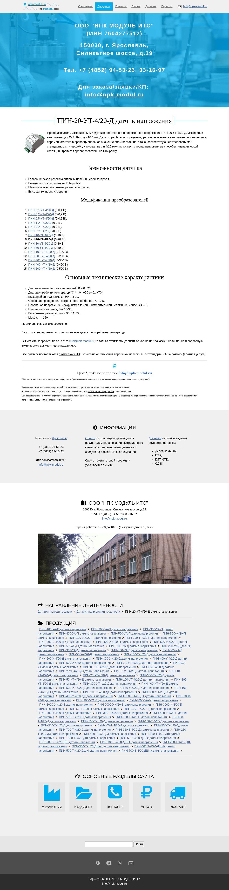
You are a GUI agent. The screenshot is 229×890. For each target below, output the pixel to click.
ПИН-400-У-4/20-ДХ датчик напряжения (86, 696)
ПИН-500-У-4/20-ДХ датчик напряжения (144, 696)
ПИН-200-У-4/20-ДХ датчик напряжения (110, 692)
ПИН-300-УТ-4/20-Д (41, 260)
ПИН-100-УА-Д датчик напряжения (132, 646)
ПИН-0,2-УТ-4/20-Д (41, 214)
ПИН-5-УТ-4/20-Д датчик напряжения (139, 671)
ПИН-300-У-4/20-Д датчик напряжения (122, 658)
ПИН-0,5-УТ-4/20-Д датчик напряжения (109, 667)
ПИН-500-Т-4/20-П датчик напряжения (85, 717)
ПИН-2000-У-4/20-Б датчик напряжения (124, 704)
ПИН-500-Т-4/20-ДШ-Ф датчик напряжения (88, 750)
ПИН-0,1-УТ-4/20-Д (41, 210)
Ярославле (59, 438)
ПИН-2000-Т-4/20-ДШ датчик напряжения (67, 742)
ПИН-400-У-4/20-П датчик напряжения (122, 641)
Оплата (135, 6)
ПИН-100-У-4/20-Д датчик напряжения (150, 654)
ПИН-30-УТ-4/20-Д (40, 243)
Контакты (121, 6)
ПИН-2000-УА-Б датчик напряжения (100, 700)
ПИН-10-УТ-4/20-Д (40, 235)
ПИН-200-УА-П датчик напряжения (114, 629)
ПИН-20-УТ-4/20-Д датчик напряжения (109, 675)
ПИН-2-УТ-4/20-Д (40, 226)
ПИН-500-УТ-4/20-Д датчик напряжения (86, 687)
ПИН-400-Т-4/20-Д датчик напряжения (123, 725)
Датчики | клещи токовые (55, 611)
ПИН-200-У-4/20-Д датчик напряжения (65, 658)
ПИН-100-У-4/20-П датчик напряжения (95, 637)
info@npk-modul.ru (114, 94)
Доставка (150, 6)
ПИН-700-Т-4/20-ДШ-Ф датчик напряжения (150, 750)
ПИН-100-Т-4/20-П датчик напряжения (150, 708)
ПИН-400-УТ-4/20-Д (41, 264)
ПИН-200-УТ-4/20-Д (41, 256)
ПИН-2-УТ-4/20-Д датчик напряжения (84, 671)
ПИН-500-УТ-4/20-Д (41, 268)
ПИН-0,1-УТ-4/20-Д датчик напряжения (142, 662)
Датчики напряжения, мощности (98, 611)
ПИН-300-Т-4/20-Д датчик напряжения (67, 725)
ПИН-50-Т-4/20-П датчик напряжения (94, 708)
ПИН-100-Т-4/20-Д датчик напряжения (107, 721)
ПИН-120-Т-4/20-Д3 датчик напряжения (142, 729)
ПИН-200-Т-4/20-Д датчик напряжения (163, 721)
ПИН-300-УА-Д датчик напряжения (82, 650)
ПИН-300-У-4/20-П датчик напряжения (65, 641)
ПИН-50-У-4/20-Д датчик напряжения (94, 654)
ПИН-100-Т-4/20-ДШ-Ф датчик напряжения (129, 742)
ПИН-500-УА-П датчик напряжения (134, 633)
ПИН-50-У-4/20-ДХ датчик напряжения (143, 687)
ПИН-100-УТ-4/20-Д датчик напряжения (142, 679)
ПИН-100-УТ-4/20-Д (41, 252)
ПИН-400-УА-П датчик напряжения (82, 633)
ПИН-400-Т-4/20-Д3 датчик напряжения (109, 734)
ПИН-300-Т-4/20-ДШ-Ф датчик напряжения (100, 746)
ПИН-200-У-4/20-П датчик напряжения (151, 637)
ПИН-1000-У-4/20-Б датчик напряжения (66, 704)
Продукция (103, 6)
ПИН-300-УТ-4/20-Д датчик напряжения (109, 683)
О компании (85, 6)
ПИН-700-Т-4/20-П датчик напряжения (142, 717)
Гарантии (167, 6)
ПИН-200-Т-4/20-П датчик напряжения (65, 713)
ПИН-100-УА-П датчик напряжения (62, 629)
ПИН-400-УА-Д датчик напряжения (134, 650)
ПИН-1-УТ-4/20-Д (40, 222)
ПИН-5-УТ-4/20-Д (40, 231)
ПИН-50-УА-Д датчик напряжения (81, 646)
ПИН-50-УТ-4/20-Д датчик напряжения (85, 679)
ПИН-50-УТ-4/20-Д (40, 247)
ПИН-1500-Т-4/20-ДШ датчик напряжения (87, 738)
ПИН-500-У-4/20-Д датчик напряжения (85, 662)
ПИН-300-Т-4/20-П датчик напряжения (122, 713)
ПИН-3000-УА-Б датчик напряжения (153, 700)
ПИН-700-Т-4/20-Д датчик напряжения (85, 729)
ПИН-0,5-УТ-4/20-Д (41, 218)
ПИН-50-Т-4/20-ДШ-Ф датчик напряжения (148, 738)
